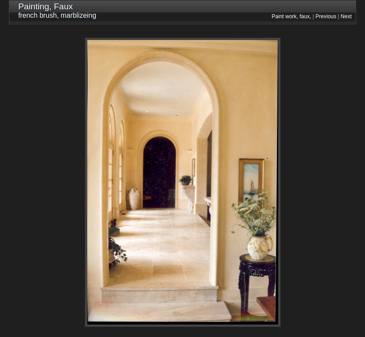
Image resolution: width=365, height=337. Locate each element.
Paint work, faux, (291, 16)
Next (346, 16)
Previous (326, 16)
